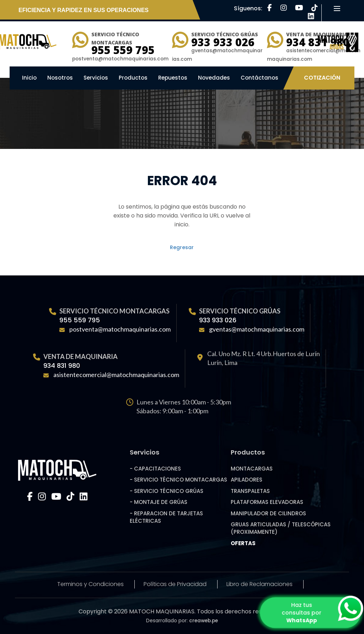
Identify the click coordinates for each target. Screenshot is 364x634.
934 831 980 (61, 365)
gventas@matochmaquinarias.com (256, 329)
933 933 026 (223, 42)
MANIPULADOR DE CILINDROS (268, 513)
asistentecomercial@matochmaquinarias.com (116, 374)
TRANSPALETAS (250, 491)
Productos (133, 77)
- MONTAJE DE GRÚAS (158, 502)
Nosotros (60, 77)
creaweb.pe (203, 620)
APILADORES (246, 479)
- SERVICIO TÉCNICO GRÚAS (166, 491)
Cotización (322, 78)
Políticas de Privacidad (175, 584)
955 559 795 (123, 50)
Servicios (96, 77)
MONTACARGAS (252, 468)
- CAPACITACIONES (155, 468)
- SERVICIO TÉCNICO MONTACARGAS (178, 479)
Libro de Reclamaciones (259, 584)
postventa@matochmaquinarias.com (120, 329)
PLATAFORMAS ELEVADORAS (267, 502)
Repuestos (172, 77)
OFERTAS (243, 543)
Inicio (29, 77)
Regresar (182, 247)
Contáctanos (259, 77)
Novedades (214, 77)
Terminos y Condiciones (90, 584)
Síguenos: (249, 8)
